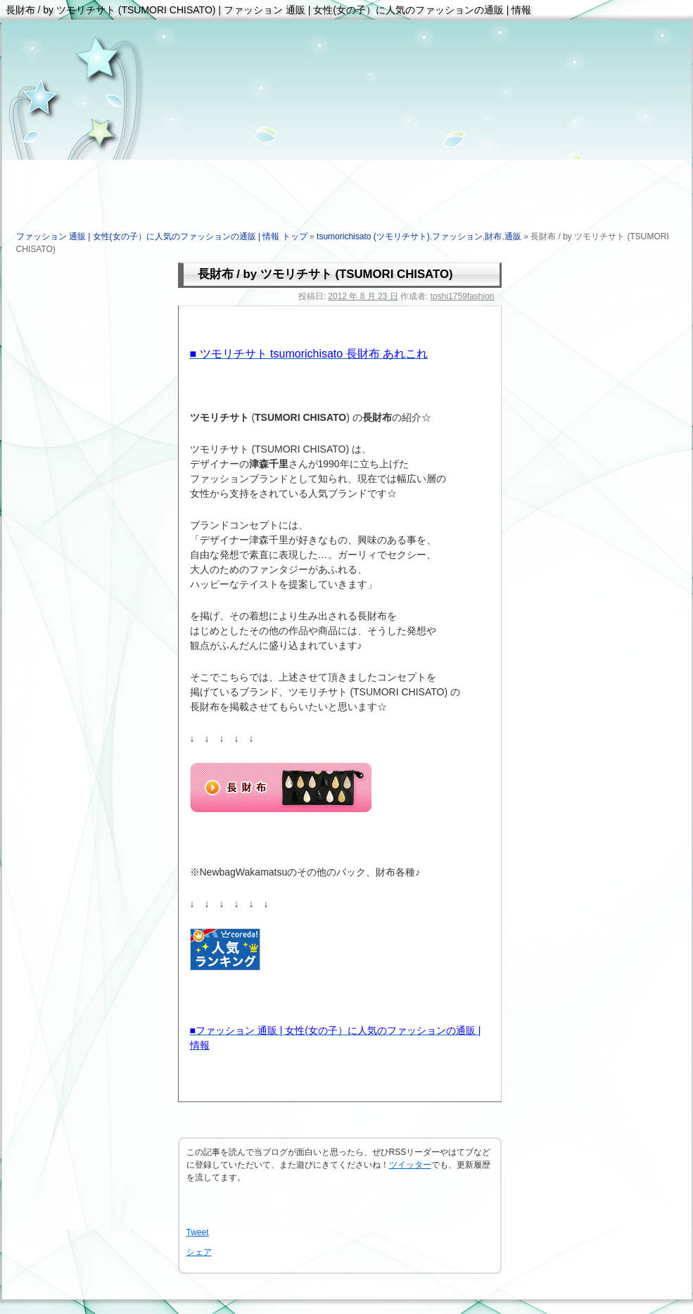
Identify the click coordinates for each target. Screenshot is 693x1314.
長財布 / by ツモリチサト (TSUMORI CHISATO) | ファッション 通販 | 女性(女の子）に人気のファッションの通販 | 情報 (269, 9)
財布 (493, 236)
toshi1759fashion (463, 296)
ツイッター (410, 1165)
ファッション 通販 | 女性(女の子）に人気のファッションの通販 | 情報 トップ (161, 236)
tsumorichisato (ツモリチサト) (373, 236)
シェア (199, 1252)
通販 (512, 236)
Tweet (197, 1232)
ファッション (457, 236)
